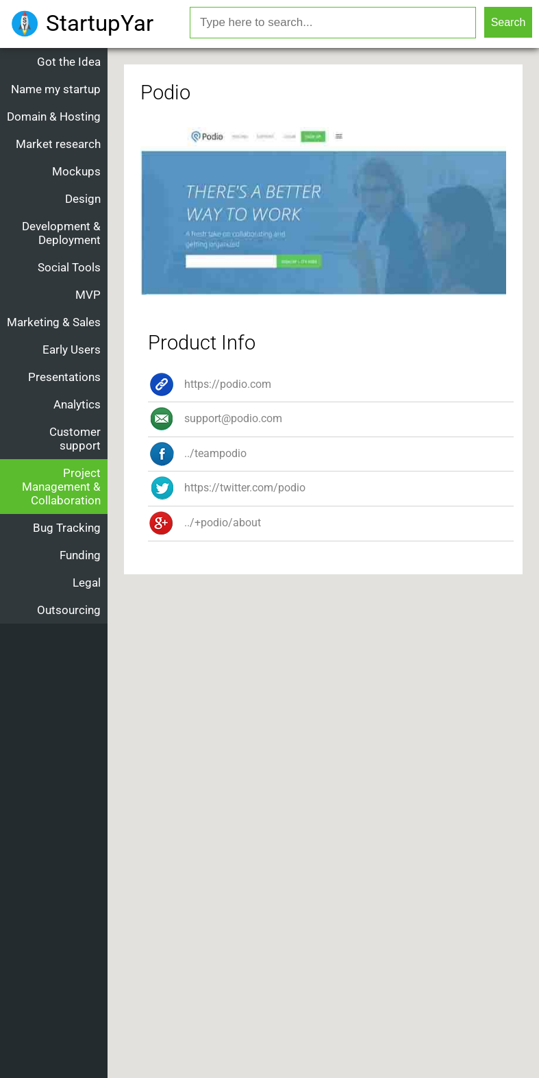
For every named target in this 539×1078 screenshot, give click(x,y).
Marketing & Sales (54, 322)
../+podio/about (204, 522)
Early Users (71, 349)
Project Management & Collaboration (61, 486)
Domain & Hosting (54, 116)
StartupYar (99, 23)
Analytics (77, 404)
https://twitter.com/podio (226, 487)
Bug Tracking (67, 528)
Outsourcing (69, 610)
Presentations (64, 377)
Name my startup (56, 89)
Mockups (76, 171)
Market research (58, 144)
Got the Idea (69, 62)
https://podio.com (209, 384)
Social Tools (69, 267)
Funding (80, 555)
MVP (88, 295)
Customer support (75, 438)
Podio (165, 92)
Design (83, 199)
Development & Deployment (61, 233)
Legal (87, 582)
